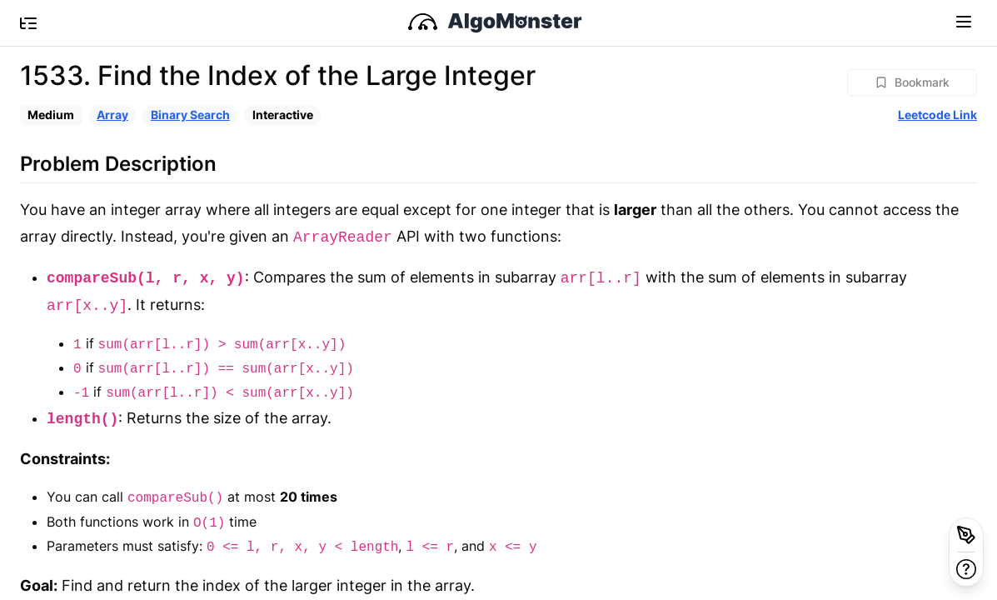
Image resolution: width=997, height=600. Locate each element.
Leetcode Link (937, 115)
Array (112, 115)
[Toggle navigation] (964, 21)
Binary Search (190, 115)
